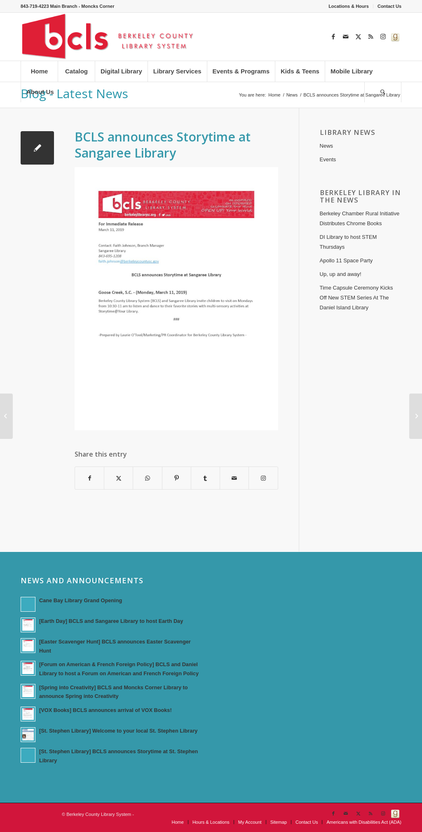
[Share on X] (118, 478)
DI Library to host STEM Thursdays (348, 242)
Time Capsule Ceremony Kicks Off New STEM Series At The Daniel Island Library (356, 298)
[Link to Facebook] (333, 37)
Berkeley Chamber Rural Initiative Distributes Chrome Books (360, 218)
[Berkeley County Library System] (108, 37)
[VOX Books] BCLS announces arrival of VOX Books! (105, 710)
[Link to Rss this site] (370, 37)
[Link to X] (358, 37)
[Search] (382, 92)
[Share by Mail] (234, 478)
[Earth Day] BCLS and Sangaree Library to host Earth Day (111, 621)
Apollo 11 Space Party (346, 260)
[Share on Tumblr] (205, 478)
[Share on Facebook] (89, 478)
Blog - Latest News (74, 93)
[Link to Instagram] (383, 37)
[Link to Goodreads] (395, 37)
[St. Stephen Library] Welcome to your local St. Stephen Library (118, 731)
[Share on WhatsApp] (147, 478)
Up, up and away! (340, 274)
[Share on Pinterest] (176, 478)
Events (328, 159)
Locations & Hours (348, 6)
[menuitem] (348, 6)
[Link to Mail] (346, 37)
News (326, 146)
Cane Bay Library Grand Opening (80, 600)
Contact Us (389, 6)
